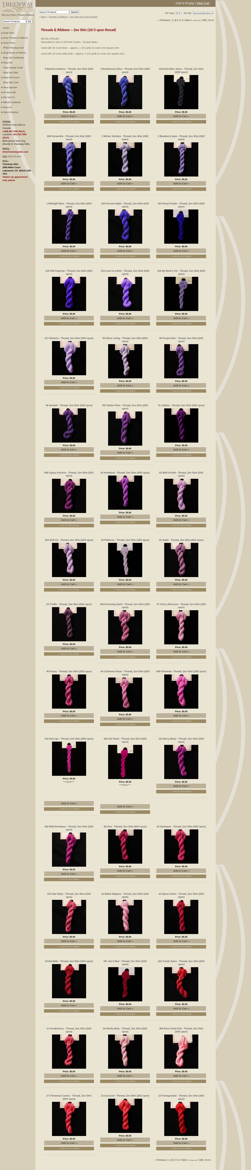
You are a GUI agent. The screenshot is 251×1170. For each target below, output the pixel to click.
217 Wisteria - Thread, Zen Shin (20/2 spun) (69, 338)
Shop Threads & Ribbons (15, 38)
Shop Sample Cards (13, 67)
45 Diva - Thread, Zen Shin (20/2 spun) (125, 826)
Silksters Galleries (12, 102)
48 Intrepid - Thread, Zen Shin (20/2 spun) (69, 405)
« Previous (164, 20)
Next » (188, 20)
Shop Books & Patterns (14, 52)
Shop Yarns (8, 33)
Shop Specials (10, 87)
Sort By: (188, 13)
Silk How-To (9, 97)
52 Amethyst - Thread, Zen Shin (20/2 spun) (125, 472)
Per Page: (170, 13)
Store (43, 17)
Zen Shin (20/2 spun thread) (84, 17)
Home (6, 28)
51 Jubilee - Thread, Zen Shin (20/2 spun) (181, 405)
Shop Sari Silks (10, 72)
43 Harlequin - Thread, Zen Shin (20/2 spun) (181, 826)
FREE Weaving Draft (13, 47)
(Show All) (197, 20)
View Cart (203, 3)
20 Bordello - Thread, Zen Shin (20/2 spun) (69, 961)
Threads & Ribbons (57, 17)
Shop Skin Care (11, 82)
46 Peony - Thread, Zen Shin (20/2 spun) (69, 671)
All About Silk (9, 92)
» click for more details (69, 121)
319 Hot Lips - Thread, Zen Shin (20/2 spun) (69, 738)
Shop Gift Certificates (13, 57)
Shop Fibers (9, 43)
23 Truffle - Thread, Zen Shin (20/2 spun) (69, 604)
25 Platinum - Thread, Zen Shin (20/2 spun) (125, 540)
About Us (7, 107)
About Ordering (10, 112)
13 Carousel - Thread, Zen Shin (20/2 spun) (125, 1095)
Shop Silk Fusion (11, 77)
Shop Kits (7, 62)
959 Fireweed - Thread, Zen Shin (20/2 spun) (181, 671)
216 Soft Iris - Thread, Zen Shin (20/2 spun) (69, 540)
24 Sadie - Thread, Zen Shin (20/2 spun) (181, 540)
